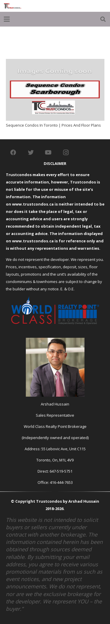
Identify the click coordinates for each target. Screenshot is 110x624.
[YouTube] (48, 152)
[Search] (103, 19)
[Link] (12, 6)
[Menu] (7, 19)
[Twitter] (30, 152)
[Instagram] (66, 152)
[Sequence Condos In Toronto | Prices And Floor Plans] (55, 62)
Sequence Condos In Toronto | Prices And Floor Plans (53, 125)
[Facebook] (13, 152)
